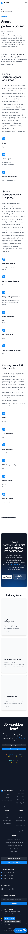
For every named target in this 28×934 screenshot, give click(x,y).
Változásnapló (20, 799)
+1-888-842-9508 (8, 876)
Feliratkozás (14, 903)
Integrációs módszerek (7, 800)
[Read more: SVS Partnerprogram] (14, 692)
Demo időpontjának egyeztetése (14, 749)
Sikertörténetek (7, 820)
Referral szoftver (14, 848)
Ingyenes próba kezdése (14, 858)
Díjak (7, 817)
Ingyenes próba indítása (7, 576)
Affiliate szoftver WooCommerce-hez (14, 842)
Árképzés (7, 794)
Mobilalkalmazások (7, 803)
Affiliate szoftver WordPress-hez (14, 845)
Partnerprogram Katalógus (10, 9)
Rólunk (7, 814)
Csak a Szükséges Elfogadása (12, 921)
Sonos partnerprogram (6, 11)
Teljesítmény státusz (21, 803)
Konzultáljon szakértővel (14, 862)
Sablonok (21, 817)
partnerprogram (19, 54)
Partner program (7, 823)
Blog (21, 814)
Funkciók (7, 797)
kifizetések (7, 373)
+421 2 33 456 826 (8, 873)
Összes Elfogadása (9, 918)
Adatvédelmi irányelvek (14, 928)
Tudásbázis (21, 793)
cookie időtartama (8, 238)
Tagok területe (20, 796)
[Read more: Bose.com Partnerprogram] (14, 655)
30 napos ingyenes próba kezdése (14, 745)
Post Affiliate (15, 565)
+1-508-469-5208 (8, 879)
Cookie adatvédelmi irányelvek (11, 930)
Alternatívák (7, 806)
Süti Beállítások (8, 925)
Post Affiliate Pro (20, 738)
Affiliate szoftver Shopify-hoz (14, 839)
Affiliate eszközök (14, 851)
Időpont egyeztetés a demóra (20, 577)
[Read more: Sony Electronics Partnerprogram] (14, 616)
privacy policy (18, 914)
